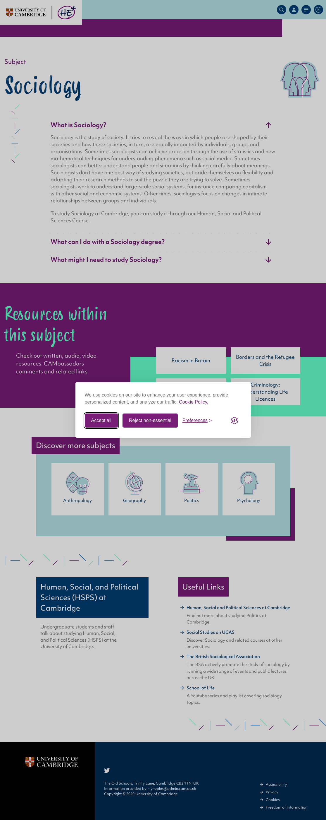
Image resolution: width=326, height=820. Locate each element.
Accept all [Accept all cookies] (101, 420)
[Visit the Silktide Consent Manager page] (234, 421)
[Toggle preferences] (197, 420)
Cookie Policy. (193, 401)
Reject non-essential (150, 420)
